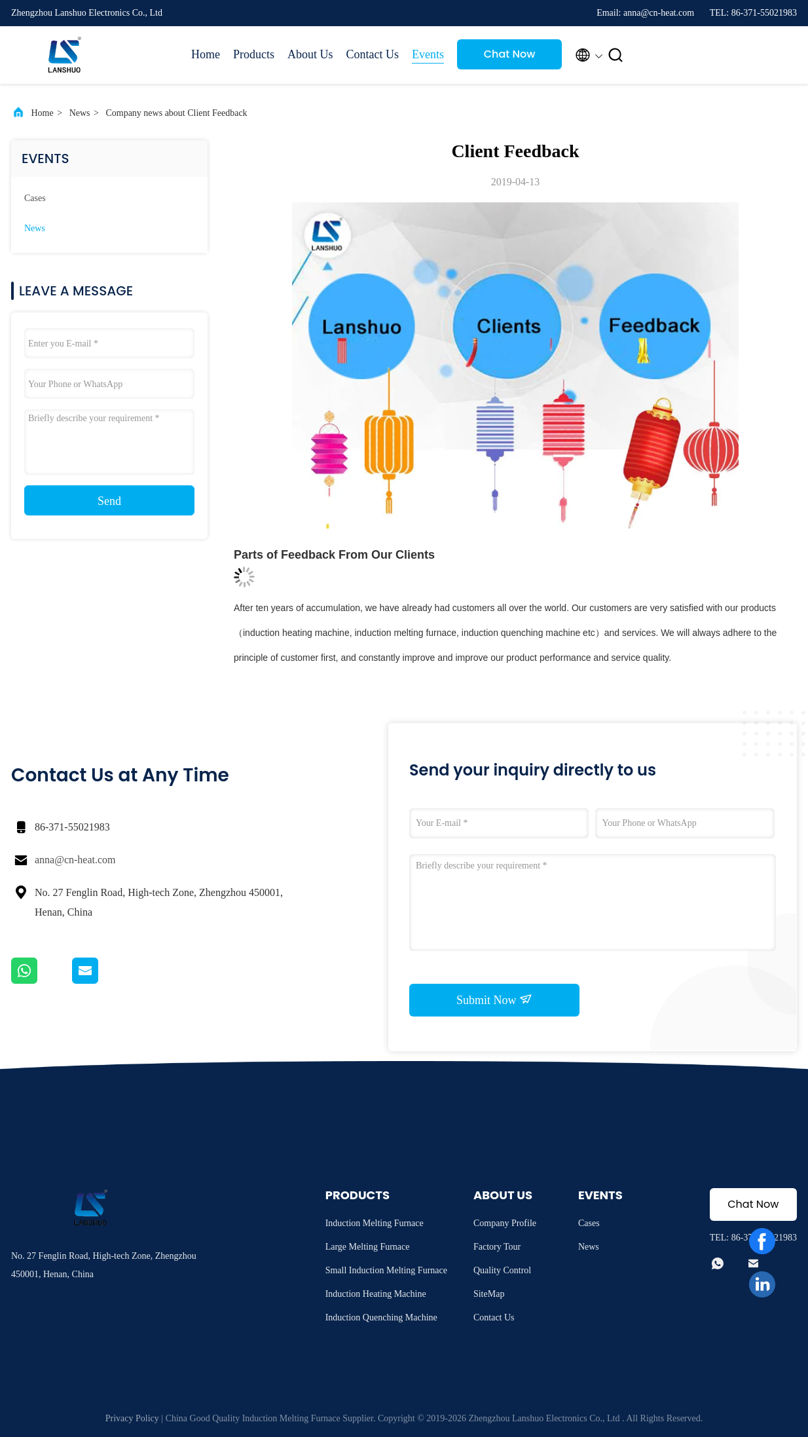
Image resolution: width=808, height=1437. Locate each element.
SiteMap (488, 1294)
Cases (35, 198)
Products (253, 54)
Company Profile (504, 1223)
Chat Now (510, 54)
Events (428, 54)
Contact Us (372, 54)
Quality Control (502, 1270)
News (79, 113)
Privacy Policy (132, 1418)
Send (109, 501)
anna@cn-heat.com (75, 859)
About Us (310, 54)
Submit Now (494, 999)
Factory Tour (497, 1247)
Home (205, 54)
